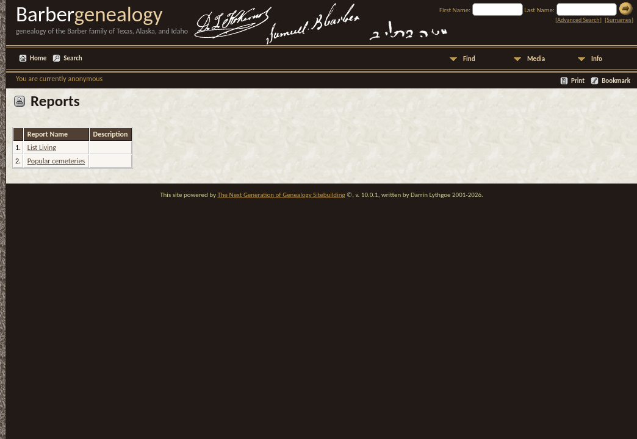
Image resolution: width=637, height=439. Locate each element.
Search (72, 58)
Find (469, 59)
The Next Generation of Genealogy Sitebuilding (281, 195)
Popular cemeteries (56, 161)
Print (578, 81)
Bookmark (616, 81)
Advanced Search (578, 20)
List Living (41, 147)
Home (38, 58)
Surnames (618, 20)
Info (596, 59)
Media (536, 59)
